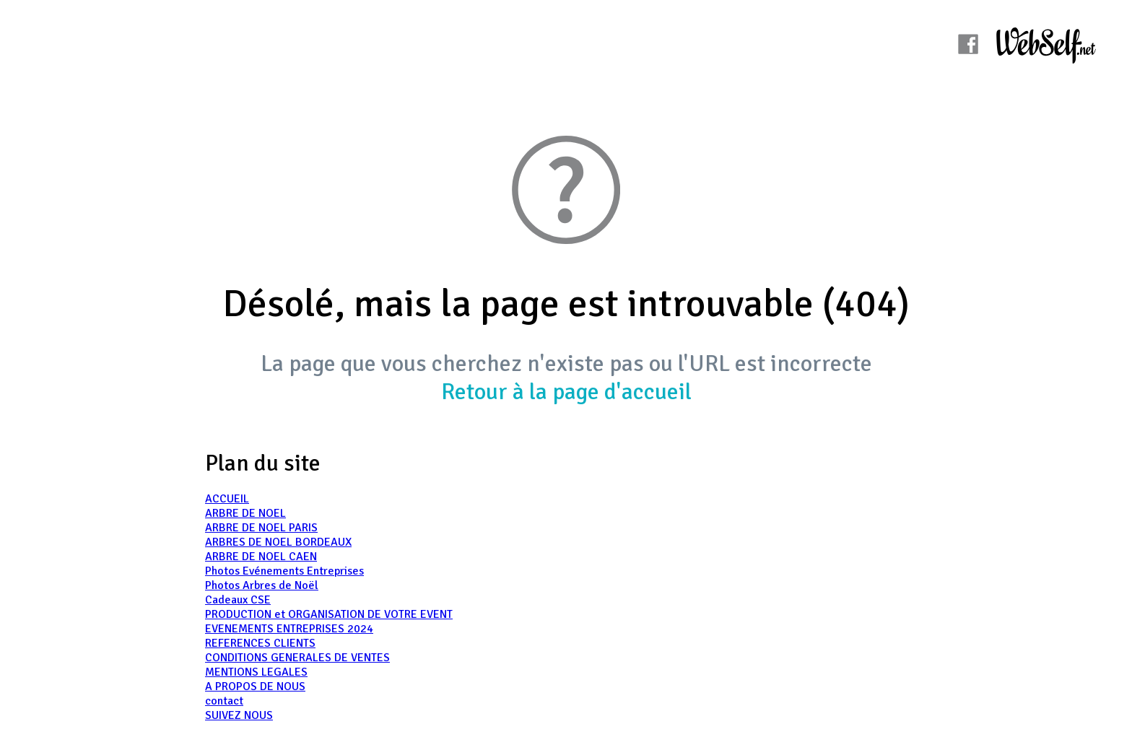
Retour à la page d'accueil (566, 392)
